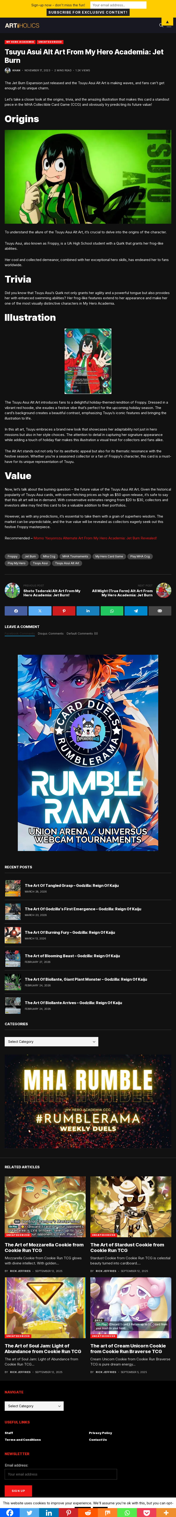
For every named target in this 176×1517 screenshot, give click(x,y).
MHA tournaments (75, 556)
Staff (9, 1433)
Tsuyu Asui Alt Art (67, 563)
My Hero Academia (20, 42)
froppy (12, 556)
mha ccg (49, 556)
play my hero (17, 563)
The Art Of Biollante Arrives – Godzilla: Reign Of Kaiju (73, 1002)
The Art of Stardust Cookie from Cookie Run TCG (127, 1247)
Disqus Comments (51, 633)
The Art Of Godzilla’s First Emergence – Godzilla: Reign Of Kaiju (83, 909)
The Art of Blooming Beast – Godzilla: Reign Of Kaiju (72, 955)
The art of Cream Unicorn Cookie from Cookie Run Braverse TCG (128, 1348)
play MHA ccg (140, 556)
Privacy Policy (100, 1433)
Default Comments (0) (82, 633)
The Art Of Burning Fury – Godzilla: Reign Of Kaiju (70, 932)
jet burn (30, 556)
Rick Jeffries (20, 1271)
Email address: (16, 1465)
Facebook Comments (20, 633)
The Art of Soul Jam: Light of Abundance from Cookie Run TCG (43, 1348)
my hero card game (109, 556)
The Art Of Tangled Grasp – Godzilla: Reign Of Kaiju (72, 885)
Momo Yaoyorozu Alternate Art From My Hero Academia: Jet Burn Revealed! (95, 538)
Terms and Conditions (23, 1439)
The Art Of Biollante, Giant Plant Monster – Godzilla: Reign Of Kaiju (86, 979)
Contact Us (98, 1439)
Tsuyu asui (40, 563)
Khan (16, 70)
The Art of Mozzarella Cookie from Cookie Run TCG (44, 1247)
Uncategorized (50, 42)
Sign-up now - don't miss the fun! (58, 5)
